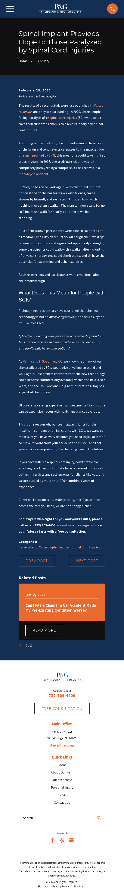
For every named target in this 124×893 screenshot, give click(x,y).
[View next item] (37, 645)
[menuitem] (43, 887)
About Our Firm (62, 772)
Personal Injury (62, 787)
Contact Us (62, 802)
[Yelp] (62, 840)
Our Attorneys (62, 780)
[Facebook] (52, 840)
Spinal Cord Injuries (86, 547)
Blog (62, 795)
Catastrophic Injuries (54, 547)
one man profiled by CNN (37, 155)
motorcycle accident (34, 174)
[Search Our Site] (99, 818)
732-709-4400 (62, 695)
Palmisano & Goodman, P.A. (42, 361)
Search (28, 818)
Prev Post (37, 561)
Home (62, 765)
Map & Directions (62, 745)
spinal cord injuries (63, 117)
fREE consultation (62, 709)
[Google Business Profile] (71, 840)
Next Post (87, 561)
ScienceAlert (47, 143)
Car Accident (28, 547)
